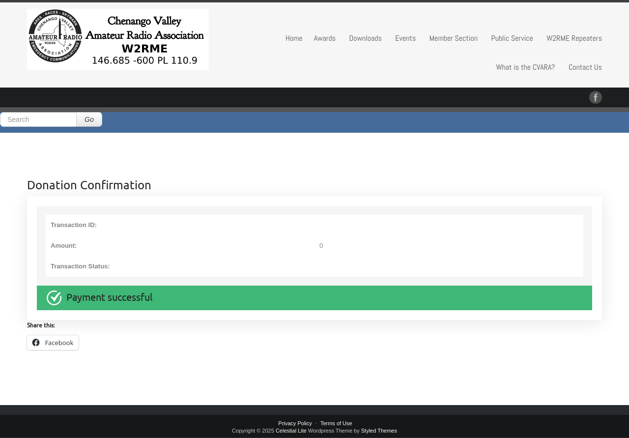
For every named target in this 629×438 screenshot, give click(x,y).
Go (89, 119)
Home (294, 38)
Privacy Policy (295, 423)
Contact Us (585, 67)
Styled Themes (379, 431)
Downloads (365, 38)
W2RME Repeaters (574, 38)
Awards (325, 38)
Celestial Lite (291, 431)
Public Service (512, 38)
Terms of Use (336, 423)
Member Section (453, 38)
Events (405, 38)
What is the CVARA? (525, 67)
